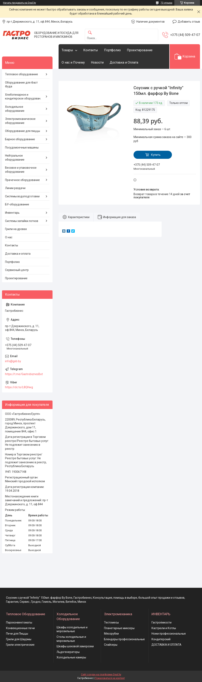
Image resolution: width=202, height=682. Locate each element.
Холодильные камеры (71, 657)
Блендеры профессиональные (124, 639)
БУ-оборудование (17, 204)
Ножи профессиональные (169, 633)
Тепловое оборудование (21, 74)
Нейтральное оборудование (14, 157)
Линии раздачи (15, 188)
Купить (156, 154)
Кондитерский (161, 639)
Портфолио (112, 50)
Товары (67, 50)
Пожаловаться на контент (110, 678)
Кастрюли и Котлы (164, 628)
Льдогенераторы (68, 652)
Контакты (90, 50)
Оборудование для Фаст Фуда (21, 84)
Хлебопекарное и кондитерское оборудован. (23, 96)
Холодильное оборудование (14, 108)
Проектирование (140, 50)
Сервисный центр (17, 270)
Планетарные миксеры (119, 628)
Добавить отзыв (189, 21)
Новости (97, 62)
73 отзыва (166, 2)
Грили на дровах (16, 229)
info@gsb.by (13, 361)
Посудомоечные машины (22, 147)
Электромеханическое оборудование (20, 120)
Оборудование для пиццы (22, 131)
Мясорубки (111, 633)
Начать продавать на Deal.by (19, 2)
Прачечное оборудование (22, 180)
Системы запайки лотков (21, 221)
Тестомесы (111, 622)
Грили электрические (20, 644)
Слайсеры (110, 644)
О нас (8, 237)
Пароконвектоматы (19, 622)
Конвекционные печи (20, 628)
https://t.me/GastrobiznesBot (24, 374)
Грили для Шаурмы (18, 639)
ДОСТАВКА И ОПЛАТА (166, 644)
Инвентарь (12, 212)
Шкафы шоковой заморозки (75, 646)
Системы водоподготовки (22, 196)
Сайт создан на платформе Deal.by (101, 674)
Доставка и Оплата (124, 62)
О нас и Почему (73, 62)
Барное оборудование (20, 139)
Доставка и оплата (18, 253)
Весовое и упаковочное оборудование (21, 169)
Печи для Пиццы (17, 633)
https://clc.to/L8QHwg (19, 387)
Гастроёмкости (161, 622)
